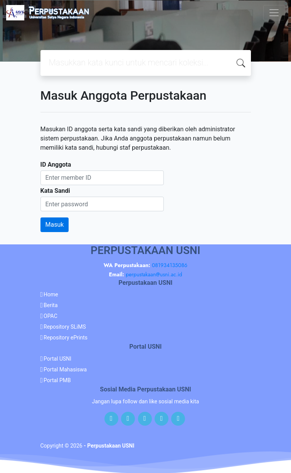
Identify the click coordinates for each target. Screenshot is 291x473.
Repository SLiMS (65, 326)
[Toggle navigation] (274, 12)
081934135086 (169, 265)
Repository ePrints (65, 337)
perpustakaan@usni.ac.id (154, 274)
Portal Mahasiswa (65, 369)
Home (51, 294)
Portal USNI (57, 358)
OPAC (50, 316)
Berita (51, 305)
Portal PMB (57, 380)
